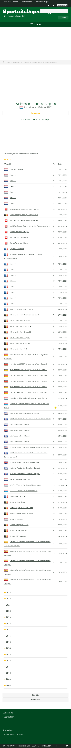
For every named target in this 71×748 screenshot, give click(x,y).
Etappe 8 (13, 264)
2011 (8, 666)
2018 (8, 623)
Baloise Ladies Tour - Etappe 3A (20, 326)
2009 (8, 679)
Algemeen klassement (17, 169)
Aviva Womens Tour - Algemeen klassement (24, 413)
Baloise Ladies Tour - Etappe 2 (20, 338)
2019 (8, 617)
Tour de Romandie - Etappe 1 (19, 243)
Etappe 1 (13, 203)
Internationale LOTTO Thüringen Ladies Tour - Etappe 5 (28, 370)
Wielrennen (16, 62)
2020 (8, 611)
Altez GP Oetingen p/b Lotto (19, 525)
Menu (36, 24)
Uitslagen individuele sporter (32, 62)
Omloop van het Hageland (18, 530)
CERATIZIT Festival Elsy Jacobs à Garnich (23, 491)
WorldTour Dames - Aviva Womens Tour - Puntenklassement (30, 419)
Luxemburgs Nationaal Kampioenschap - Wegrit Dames (28, 398)
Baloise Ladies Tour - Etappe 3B (20, 332)
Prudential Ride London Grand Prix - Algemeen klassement (29, 447)
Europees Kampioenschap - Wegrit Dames (24, 215)
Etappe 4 (13, 186)
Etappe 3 (13, 192)
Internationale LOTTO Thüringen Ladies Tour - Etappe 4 (28, 375)
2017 (8, 629)
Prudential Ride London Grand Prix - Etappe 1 (25, 474)
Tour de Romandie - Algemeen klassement (24, 220)
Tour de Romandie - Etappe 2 (19, 237)
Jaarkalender (26, 2)
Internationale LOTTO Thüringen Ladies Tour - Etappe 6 (28, 364)
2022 (8, 598)
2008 (8, 685)
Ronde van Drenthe (16, 519)
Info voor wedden (11, 2)
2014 (8, 648)
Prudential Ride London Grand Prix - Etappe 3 (25, 462)
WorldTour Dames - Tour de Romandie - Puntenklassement (29, 226)
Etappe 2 (13, 198)
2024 (8, 159)
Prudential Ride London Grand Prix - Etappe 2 (25, 468)
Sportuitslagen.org (12, 11)
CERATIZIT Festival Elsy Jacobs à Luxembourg (25, 485)
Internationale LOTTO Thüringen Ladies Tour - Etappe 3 (28, 381)
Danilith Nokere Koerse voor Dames (21, 513)
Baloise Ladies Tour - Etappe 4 (20, 320)
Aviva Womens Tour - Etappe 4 (20, 424)
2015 (8, 642)
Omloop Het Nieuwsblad (18, 536)
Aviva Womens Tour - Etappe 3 (20, 430)
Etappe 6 (13, 175)
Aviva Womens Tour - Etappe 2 (20, 436)
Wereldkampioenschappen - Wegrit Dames (24, 209)
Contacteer (9, 716)
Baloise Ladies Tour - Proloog (19, 349)
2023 (8, 592)
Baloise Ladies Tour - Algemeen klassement (24, 315)
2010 (8, 673)
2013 (8, 654)
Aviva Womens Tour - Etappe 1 (20, 442)
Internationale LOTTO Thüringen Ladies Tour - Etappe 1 (28, 392)
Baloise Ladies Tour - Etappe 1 (20, 343)
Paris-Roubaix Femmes (17, 496)
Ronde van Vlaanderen (17, 502)
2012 (8, 660)
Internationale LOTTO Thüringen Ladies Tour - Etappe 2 (28, 387)
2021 (8, 604)
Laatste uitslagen (42, 2)
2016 (8, 635)
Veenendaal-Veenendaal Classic (20, 479)
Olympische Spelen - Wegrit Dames (21, 309)
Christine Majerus (51, 62)
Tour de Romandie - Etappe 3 (19, 232)
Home (8, 62)
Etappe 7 (13, 270)
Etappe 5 (13, 181)
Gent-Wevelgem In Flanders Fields (21, 508)
